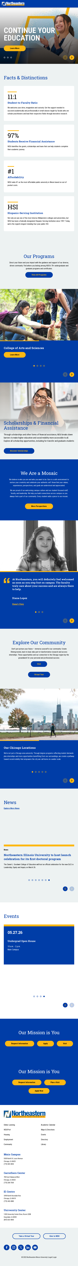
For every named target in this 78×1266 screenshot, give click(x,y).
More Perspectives (39, 506)
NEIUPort (7, 1130)
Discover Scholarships (19, 451)
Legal (50, 1257)
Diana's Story (18, 604)
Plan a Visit (55, 1082)
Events (43, 1134)
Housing (7, 1134)
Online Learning (9, 1125)
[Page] (34, 366)
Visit (39, 664)
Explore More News (12, 808)
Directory (44, 1139)
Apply (45, 1043)
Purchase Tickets (15, 975)
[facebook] (6, 1247)
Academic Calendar (48, 1125)
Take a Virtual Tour (26, 1236)
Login (55, 1257)
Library (43, 1144)
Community (8, 1144)
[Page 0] (4, 57)
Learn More (14, 48)
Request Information (19, 1043)
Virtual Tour (39, 674)
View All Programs (39, 275)
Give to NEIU (54, 1236)
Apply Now (39, 1091)
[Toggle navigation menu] (74, 4)
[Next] (71, 57)
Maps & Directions (48, 1130)
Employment (8, 1139)
